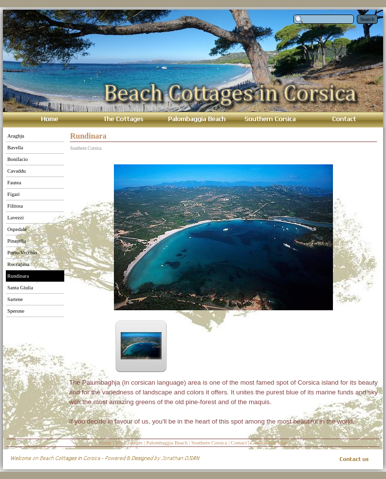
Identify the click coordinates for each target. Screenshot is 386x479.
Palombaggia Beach (166, 442)
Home (105, 442)
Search (367, 19)
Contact (239, 442)
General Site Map (269, 442)
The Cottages (129, 442)
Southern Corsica (209, 442)
